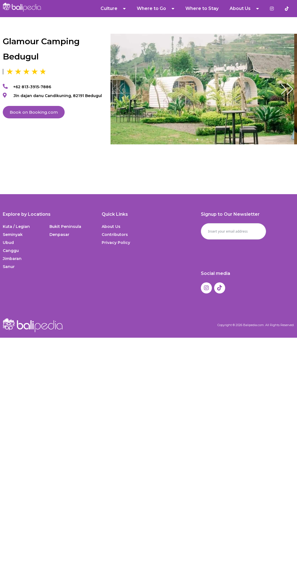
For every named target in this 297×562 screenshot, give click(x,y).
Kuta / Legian (16, 226)
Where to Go (155, 8)
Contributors (115, 234)
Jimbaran (12, 258)
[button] (287, 89)
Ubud (8, 242)
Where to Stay (202, 8)
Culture (113, 8)
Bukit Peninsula (65, 226)
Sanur (9, 266)
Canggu (11, 250)
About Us (244, 8)
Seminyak (13, 234)
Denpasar (59, 234)
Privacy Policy (116, 242)
